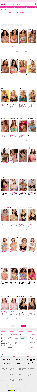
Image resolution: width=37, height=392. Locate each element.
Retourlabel (10, 339)
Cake (10, 381)
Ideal (4, 359)
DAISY (8, 237)
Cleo (10, 376)
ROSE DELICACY (17, 267)
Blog (14, 344)
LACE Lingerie (12, 380)
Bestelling (9, 336)
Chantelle (11, 374)
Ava (1, 371)
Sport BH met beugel (31, 374)
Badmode (23, 7)
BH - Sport (20, 378)
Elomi (1, 375)
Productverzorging (17, 343)
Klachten (9, 341)
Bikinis (15, 341)
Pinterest (32, 363)
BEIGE (16, 29)
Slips (18, 7)
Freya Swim (2, 370)
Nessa (11, 370)
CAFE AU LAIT (25, 267)
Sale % (31, 7)
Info (10, 77)
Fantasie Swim (3, 380)
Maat (10, 7)
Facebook (34, 359)
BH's (14, 7)
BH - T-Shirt (20, 379)
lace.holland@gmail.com (4, 343)
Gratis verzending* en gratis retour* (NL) (30, 1)
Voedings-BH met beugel (32, 376)
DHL (18, 363)
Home (2, 7)
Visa (4, 363)
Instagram (29, 363)
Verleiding (20, 381)
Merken (6, 7)
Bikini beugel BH (21, 375)
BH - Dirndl (30, 381)
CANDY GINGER (8, 148)
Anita (1, 381)
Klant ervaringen (3, 345)
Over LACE (15, 336)
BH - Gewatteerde (22, 370)
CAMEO (16, 237)
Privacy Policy (10, 344)
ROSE (8, 29)
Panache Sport (12, 373)
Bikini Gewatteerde (31, 368)
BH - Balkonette (30, 369)
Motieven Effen (21, 374)
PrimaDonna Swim (3, 373)
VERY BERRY (8, 207)
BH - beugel (21, 373)
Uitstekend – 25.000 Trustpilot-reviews (17, 1)
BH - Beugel (21, 369)
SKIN (8, 59)
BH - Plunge (30, 373)
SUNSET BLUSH (7, 207)
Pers (1, 346)
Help (35, 7)
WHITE (7, 59)
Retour (9, 338)
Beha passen (16, 338)
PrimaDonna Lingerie (4, 368)
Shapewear (16, 342)
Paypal (8, 359)
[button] (18, 390)
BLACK (17, 29)
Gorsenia (2, 376)
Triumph (2, 374)
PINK (15, 29)
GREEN (17, 118)
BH (14, 339)
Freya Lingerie (3, 369)
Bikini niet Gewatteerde (31, 370)
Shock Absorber (12, 375)
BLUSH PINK (17, 148)
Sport (27, 7)
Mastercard (8, 363)
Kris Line (2, 379)
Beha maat (15, 337)
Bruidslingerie (30, 378)
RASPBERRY (8, 178)
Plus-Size (20, 371)
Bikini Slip (20, 376)
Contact (9, 343)
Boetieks (2, 348)
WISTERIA (17, 178)
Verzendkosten (10, 337)
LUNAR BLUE (23, 267)
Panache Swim (12, 368)
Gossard (11, 378)
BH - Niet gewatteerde (22, 368)
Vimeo (28, 359)
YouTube (31, 359)
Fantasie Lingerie (12, 379)
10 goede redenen (3, 344)
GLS (18, 359)
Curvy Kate (11, 369)
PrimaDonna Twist (3, 378)
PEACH (6, 267)
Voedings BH (21, 380)
